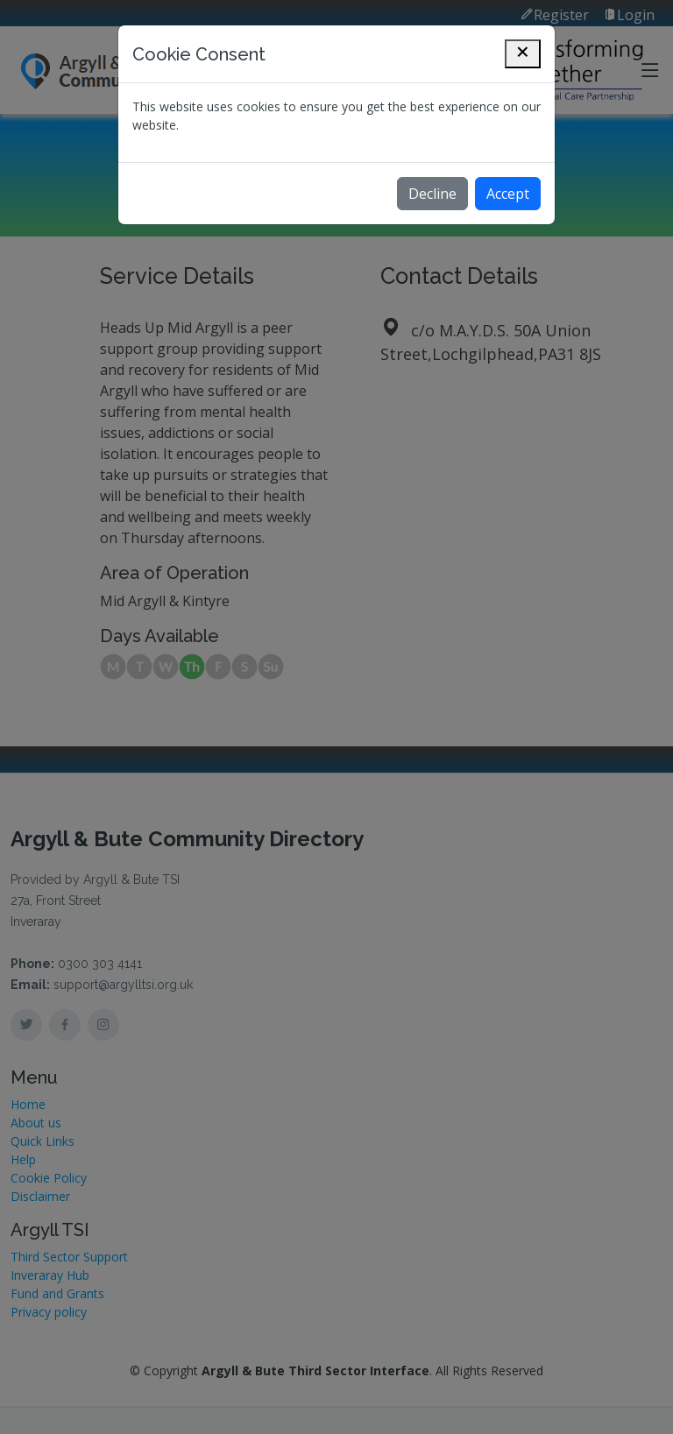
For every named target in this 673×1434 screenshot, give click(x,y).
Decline (432, 193)
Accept (507, 193)
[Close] (523, 53)
